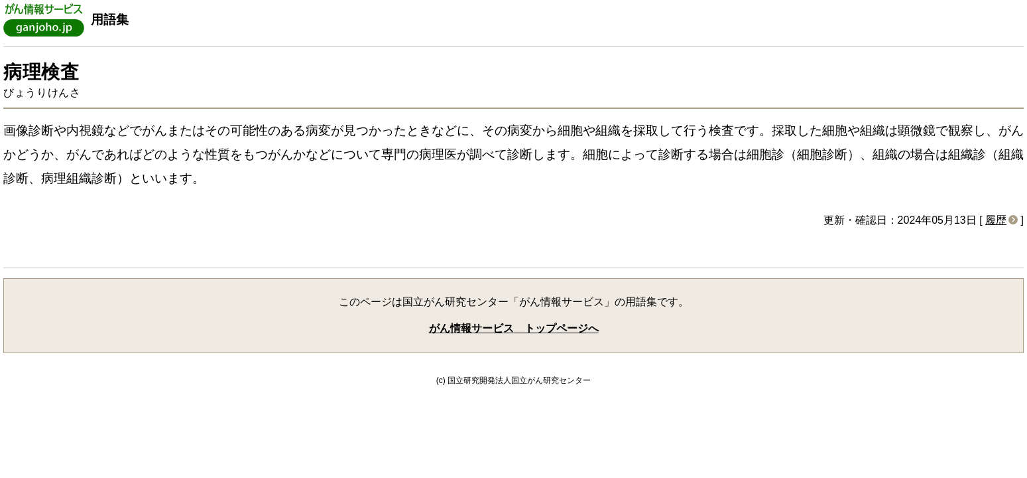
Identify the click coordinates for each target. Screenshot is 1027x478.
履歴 (995, 220)
